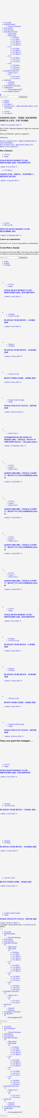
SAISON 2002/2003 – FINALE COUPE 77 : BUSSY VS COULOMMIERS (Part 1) (21, 475)
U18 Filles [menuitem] (15, 986)
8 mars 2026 (15, 382)
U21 (9, 75)
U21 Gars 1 (16, 76)
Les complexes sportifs (12, 91)
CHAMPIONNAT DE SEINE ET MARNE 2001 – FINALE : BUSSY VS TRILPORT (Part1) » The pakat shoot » (21, 439)
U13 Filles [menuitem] (15, 965)
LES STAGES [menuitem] (9, 941)
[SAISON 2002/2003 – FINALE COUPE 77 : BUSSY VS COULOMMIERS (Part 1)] (12, 462)
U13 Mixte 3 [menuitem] (16, 971)
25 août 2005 (15, 482)
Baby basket (12, 34)
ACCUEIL (7, 22)
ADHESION (8, 88)
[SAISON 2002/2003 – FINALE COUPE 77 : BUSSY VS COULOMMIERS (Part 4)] (12, 569)
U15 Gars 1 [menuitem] (16, 978)
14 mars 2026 (15, 356)
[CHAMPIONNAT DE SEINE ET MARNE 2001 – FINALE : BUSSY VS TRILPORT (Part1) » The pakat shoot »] (12, 429)
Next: (17, 145)
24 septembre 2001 (17, 446)
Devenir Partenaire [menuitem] (14, 937)
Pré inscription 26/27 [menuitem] (15, 1017)
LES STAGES (9, 30)
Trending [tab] (7, 265)
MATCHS (7, 80)
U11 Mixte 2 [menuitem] (16, 958)
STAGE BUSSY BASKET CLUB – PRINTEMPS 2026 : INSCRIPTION (15, 161)
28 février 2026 (16, 412)
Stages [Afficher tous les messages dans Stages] (6, 156)
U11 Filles (15, 39)
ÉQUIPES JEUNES (10, 32)
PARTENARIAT (9, 24)
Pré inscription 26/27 (15, 89)
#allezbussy (4, 137)
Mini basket (12, 35)
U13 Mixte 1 (16, 50)
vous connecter (13, 243)
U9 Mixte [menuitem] (15, 952)
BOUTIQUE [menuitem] (8, 939)
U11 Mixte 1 (16, 41)
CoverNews (27, 925)
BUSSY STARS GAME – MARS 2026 (20, 378)
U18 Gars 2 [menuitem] (16, 989)
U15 (9, 56)
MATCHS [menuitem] (21, 1005)
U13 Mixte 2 (16, 52)
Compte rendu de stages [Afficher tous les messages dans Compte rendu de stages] (16, 400)
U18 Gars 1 (16, 67)
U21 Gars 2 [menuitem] (16, 1002)
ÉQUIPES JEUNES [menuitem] (21, 944)
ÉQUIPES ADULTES (11, 71)
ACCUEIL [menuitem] (7, 932)
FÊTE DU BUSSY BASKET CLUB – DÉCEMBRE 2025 (15, 230)
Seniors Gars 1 (13, 73)
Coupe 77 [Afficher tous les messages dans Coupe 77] (11, 467)
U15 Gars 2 (16, 61)
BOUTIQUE (8, 28)
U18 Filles (15, 65)
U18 (9, 63)
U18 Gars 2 (16, 69)
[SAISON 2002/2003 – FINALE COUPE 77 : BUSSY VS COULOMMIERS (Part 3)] (12, 533)
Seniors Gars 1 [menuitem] (13, 995)
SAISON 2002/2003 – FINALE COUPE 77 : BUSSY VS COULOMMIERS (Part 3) (21, 547)
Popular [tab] (6, 263)
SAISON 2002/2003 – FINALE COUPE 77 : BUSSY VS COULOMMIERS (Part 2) (21, 511)
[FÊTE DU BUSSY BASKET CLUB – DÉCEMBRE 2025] (19, 220)
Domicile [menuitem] (11, 1008)
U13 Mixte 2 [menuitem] (16, 969)
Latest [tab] (6, 261)
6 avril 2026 (15, 326)
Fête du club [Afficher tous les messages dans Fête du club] (8, 225)
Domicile (11, 82)
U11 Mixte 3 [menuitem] (16, 960)
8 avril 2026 (11, 167)
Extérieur (11, 84)
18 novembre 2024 (13, 125)
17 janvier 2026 (12, 180)
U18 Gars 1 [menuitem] (16, 988)
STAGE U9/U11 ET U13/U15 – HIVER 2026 (18, 919)
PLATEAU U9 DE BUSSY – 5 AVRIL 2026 (17, 810)
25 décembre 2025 (13, 235)
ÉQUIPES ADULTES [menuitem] (21, 992)
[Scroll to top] (0, 928)
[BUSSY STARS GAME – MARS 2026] (13, 372)
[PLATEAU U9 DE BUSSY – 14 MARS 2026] (13, 342)
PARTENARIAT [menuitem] (21, 935)
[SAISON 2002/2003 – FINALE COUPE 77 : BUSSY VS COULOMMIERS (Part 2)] (12, 497)
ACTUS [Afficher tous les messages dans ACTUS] (7, 111)
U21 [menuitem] (23, 998)
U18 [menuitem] (23, 983)
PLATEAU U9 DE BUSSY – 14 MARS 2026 (18, 847)
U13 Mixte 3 (16, 54)
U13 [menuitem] (23, 963)
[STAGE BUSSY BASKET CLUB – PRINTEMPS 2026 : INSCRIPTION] (13, 282)
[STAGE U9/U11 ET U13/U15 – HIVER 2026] (13, 398)
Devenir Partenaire (14, 26)
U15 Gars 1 (16, 60)
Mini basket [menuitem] (23, 949)
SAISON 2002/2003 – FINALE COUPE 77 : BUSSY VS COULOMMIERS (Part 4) (21, 583)
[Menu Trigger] (1, 1023)
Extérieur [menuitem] (11, 1010)
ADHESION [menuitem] (21, 1015)
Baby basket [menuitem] (12, 947)
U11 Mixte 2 (16, 43)
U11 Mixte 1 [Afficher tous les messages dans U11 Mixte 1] (8, 113)
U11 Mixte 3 (16, 45)
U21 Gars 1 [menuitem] (16, 1001)
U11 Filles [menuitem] (15, 954)
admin (3, 125)
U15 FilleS (16, 58)
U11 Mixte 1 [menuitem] (16, 956)
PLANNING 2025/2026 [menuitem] (12, 1012)
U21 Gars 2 (16, 78)
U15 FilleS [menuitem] (16, 976)
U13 (9, 47)
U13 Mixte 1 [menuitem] (16, 967)
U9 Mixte (15, 37)
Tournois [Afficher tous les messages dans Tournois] (11, 344)
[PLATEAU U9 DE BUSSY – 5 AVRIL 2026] (13, 312)
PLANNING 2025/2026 (12, 86)
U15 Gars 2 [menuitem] (16, 980)
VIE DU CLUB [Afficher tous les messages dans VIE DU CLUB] (13, 316)
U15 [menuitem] (23, 974)
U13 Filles (15, 48)
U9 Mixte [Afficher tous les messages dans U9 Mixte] (11, 314)
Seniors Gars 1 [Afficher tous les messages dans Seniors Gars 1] (13, 433)
